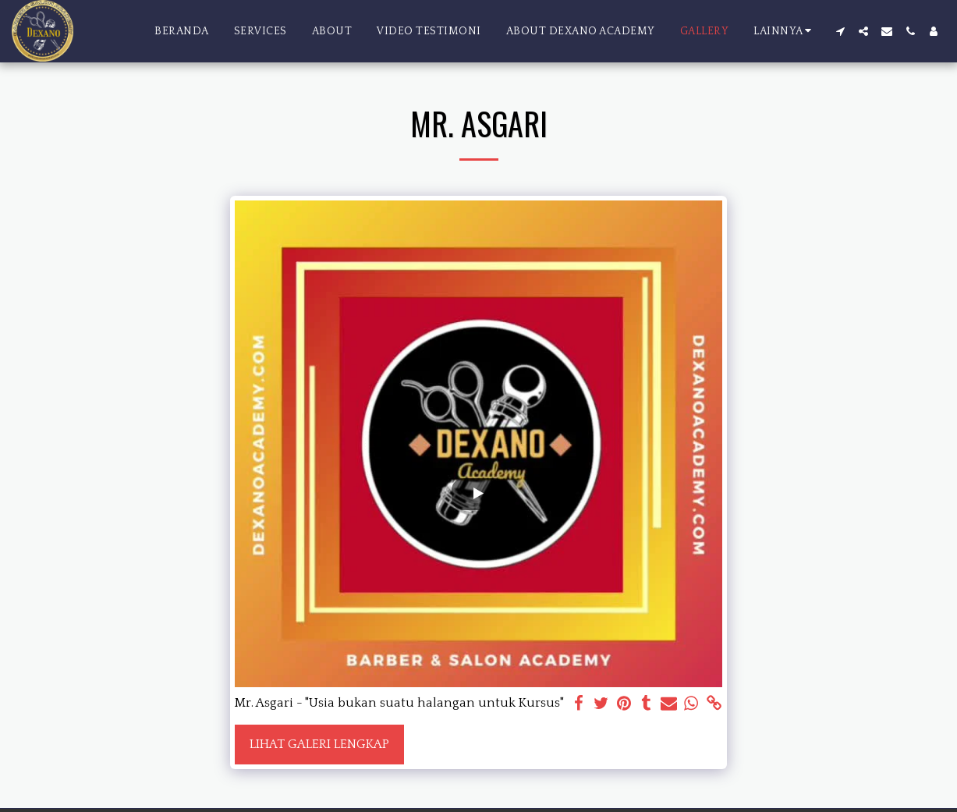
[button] (840, 31)
